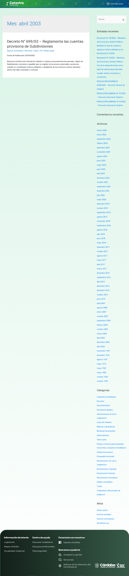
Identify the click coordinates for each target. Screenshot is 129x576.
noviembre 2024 (103, 150)
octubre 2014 (102, 290)
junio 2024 (101, 158)
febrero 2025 (102, 142)
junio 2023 (101, 167)
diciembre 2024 (103, 146)
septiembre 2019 (104, 209)
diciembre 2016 (103, 269)
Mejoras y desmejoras (106, 420)
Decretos (29, 51)
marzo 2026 (102, 129)
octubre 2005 (102, 311)
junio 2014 (101, 294)
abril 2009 (101, 298)
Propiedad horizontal (105, 449)
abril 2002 (101, 341)
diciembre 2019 (103, 201)
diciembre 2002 (103, 337)
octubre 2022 (102, 180)
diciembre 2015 (103, 281)
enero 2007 (101, 307)
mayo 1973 (101, 358)
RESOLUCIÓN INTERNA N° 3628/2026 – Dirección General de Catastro (111, 84)
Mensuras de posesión (106, 424)
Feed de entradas (104, 506)
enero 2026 (101, 133)
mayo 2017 (101, 256)
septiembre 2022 (104, 184)
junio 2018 (101, 235)
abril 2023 (101, 171)
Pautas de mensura (105, 444)
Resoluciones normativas (107, 469)
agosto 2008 (102, 303)
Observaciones (103, 428)
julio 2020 (101, 192)
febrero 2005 (102, 320)
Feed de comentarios (106, 510)
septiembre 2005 (104, 315)
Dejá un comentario (15, 51)
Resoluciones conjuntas (107, 461)
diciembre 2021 (103, 188)
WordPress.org (103, 514)
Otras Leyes (102, 432)
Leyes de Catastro (104, 415)
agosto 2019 (102, 214)
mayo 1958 (101, 366)
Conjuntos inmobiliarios (106, 390)
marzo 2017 (102, 264)
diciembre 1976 (103, 349)
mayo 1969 (101, 362)
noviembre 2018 (103, 218)
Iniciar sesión (102, 502)
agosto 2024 (102, 154)
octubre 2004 (102, 324)
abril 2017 (101, 260)
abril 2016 (101, 277)
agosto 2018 (102, 226)
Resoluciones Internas (106, 465)
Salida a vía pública (104, 474)
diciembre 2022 (103, 175)
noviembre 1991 (103, 345)
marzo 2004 (102, 328)
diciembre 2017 (103, 243)
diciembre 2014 (103, 286)
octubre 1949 (102, 375)
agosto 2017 (102, 252)
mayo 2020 (101, 197)
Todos (36, 51)
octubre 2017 (102, 247)
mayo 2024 (101, 163)
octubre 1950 (102, 370)
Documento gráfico (105, 403)
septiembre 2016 (104, 273)
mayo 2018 (101, 239)
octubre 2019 (102, 205)
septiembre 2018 (104, 222)
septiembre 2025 (104, 137)
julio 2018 (101, 231)
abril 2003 (101, 332)
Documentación (103, 399)
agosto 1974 (102, 353)
